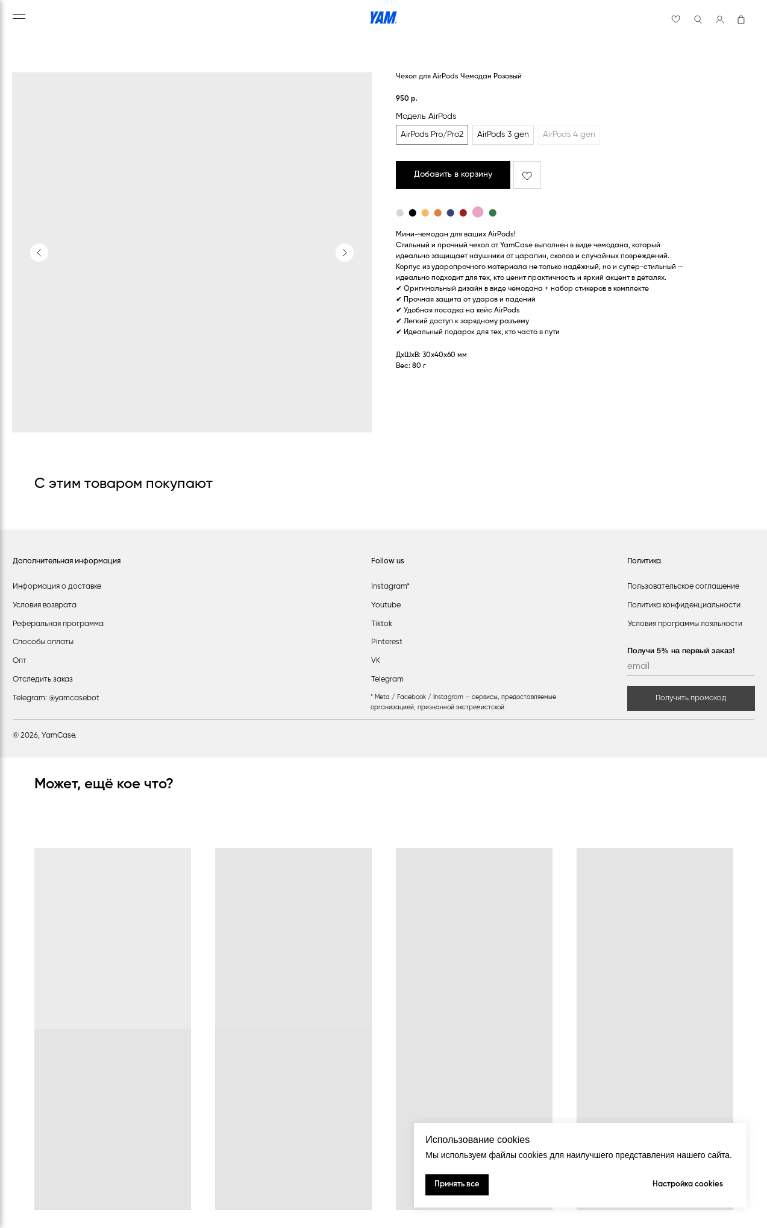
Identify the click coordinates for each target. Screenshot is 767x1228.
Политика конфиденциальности (683, 605)
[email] (691, 666)
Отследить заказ (43, 679)
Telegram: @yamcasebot (56, 698)
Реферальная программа (58, 624)
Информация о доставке (57, 586)
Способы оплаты (43, 642)
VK (375, 661)
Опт (20, 661)
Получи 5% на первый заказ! (681, 651)
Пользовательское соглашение (683, 586)
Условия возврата (45, 605)
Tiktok (381, 624)
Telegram (387, 679)
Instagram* (390, 586)
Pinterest (386, 642)
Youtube (386, 605)
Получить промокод (691, 698)
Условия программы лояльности (685, 624)
